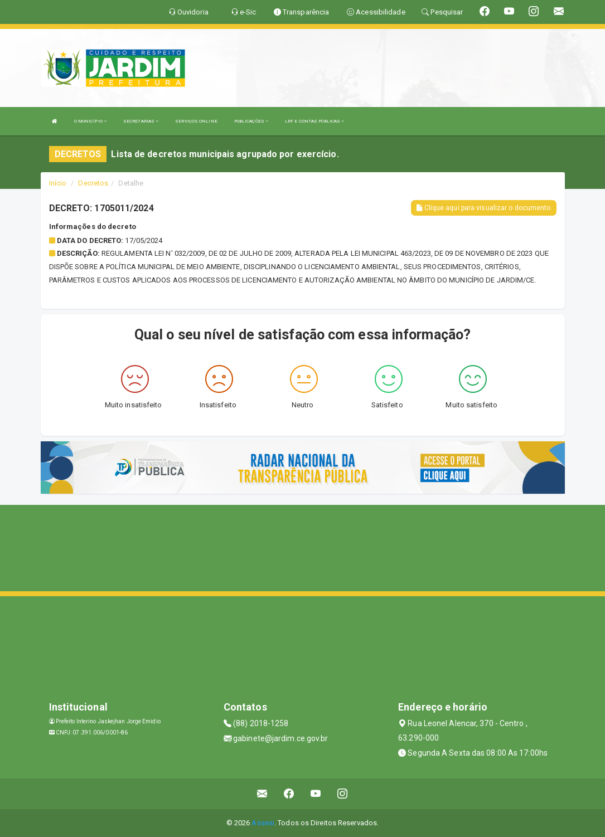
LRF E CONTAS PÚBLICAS (314, 121)
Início (58, 183)
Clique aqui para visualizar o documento (483, 208)
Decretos (93, 183)
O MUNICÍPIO (90, 121)
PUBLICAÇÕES (251, 121)
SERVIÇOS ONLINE (196, 121)
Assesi (262, 823)
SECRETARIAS (140, 121)
